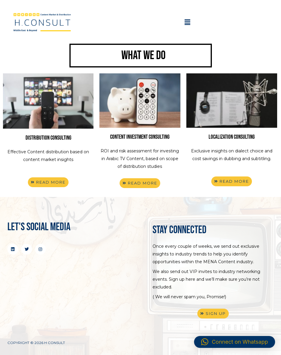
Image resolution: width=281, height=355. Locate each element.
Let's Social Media (38, 227)
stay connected (180, 230)
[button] (187, 22)
